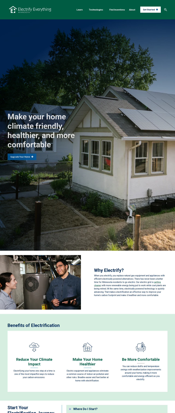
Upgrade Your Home (20, 161)
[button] (80, 9)
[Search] (165, 10)
